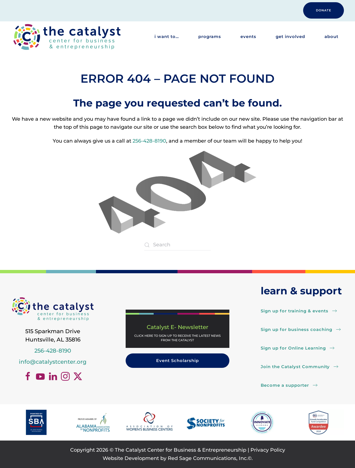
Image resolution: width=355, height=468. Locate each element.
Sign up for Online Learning (293, 348)
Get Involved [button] (290, 36)
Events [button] (248, 36)
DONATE (323, 10)
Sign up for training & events (294, 310)
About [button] (331, 36)
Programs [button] (209, 36)
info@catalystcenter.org (53, 361)
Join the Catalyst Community (295, 366)
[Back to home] (66, 36)
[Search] (177, 245)
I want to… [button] (166, 36)
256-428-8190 (149, 141)
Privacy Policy (267, 450)
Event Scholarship (177, 360)
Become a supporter (285, 385)
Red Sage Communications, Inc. (208, 458)
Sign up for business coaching (296, 329)
